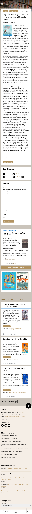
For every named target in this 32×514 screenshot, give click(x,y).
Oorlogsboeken (7, 259)
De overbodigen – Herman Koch (9, 435)
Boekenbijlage (4, 477)
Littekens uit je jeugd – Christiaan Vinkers (11, 441)
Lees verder (7, 325)
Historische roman (13, 392)
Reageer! (14, 263)
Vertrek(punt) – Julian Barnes (8, 457)
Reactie (5, 194)
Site (4, 217)
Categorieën (4, 503)
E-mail (5, 214)
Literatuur (20, 258)
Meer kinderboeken (8, 157)
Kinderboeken (14, 11)
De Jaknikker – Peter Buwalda (15, 339)
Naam (5, 211)
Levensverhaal (6, 330)
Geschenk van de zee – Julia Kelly (9, 454)
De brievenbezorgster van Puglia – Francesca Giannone (14, 448)
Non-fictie (13, 330)
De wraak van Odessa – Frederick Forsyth (16, 468)
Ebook (5, 11)
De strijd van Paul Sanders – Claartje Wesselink (14, 305)
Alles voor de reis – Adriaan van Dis (10, 438)
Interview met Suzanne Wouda (17, 491)
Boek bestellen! (8, 162)
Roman (13, 259)
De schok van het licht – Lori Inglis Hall (14, 369)
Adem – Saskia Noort (16, 473)
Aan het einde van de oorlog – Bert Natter (14, 234)
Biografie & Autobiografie (15, 328)
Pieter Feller (21, 412)
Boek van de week (13, 258)
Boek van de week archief (16, 267)
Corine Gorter (6, 155)
